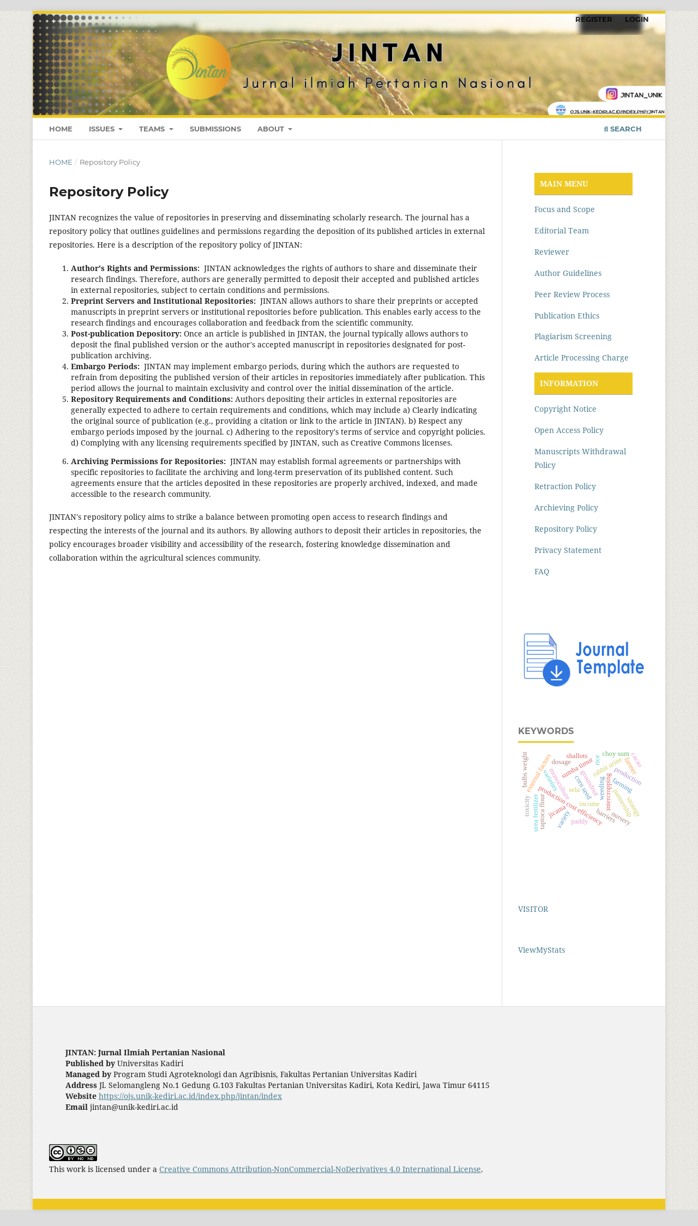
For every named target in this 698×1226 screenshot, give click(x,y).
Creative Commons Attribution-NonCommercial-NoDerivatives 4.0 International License (320, 1169)
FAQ (541, 571)
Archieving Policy (566, 507)
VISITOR (533, 909)
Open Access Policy (569, 430)
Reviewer (551, 252)
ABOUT (271, 128)
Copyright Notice (565, 409)
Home (61, 162)
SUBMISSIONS (215, 128)
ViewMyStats (541, 950)
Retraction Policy (565, 486)
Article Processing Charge (581, 357)
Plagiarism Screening (573, 336)
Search (623, 128)
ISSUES (103, 128)
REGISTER (593, 19)
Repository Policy (565, 529)
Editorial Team (561, 230)
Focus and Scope (564, 209)
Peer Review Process (572, 294)
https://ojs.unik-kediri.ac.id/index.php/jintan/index (190, 1096)
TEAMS (153, 128)
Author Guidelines (567, 273)
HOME (61, 128)
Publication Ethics (566, 315)
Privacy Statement (567, 550)
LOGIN (637, 19)
